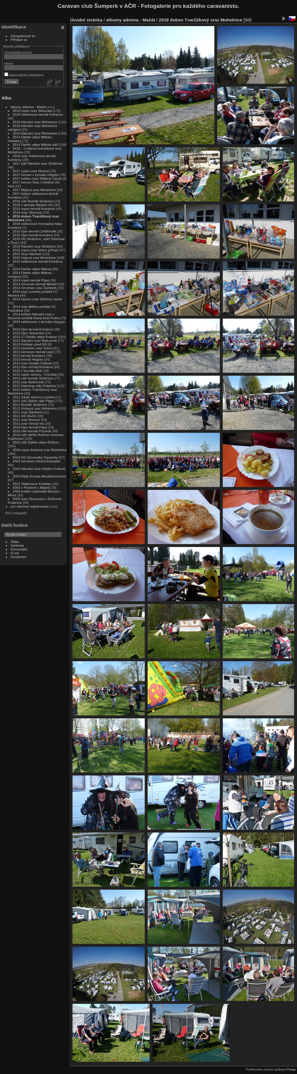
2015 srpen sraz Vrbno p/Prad (35, 250)
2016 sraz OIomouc (28, 212)
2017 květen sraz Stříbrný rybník (37, 178)
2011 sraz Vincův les (28, 423)
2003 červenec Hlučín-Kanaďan (37, 461)
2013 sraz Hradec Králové (32, 363)
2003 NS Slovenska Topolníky (35, 457)
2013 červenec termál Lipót (33, 352)
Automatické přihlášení (24, 75)
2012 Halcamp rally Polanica (34, 386)
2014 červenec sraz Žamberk (35, 288)
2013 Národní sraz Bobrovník (35, 340)
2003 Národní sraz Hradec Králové (39, 468)
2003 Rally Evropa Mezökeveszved (39, 476)
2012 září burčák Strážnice (33, 378)
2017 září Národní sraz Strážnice (38, 163)
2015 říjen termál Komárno (33, 235)
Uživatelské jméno (18, 52)
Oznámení (18, 557)
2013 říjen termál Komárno (33, 329)
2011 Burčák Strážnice (30, 404)
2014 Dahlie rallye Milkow (32, 269)
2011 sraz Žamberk (27, 412)
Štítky (15, 542)
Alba (6, 97)
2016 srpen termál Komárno (34, 208)
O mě (15, 553)
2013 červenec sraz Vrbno (32, 348)
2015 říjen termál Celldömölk (34, 231)
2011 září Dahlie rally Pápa (33, 401)
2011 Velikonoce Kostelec (32, 484)
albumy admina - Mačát (28, 107)
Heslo (8, 63)
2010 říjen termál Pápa (30, 427)
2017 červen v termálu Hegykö (36, 175)
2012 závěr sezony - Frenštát (35, 374)
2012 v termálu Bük (27, 370)
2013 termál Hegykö (28, 359)
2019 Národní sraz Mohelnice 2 (36, 133)
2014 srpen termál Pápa (31, 280)
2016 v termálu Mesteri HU (33, 205)
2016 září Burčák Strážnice (33, 201)
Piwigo (291, 1069)
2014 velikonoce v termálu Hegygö (39, 322)
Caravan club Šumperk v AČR (97, 6)
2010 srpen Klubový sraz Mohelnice (40, 450)
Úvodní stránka (86, 19)
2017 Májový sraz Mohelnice (34, 190)
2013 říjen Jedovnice (28, 333)
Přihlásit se (19, 39)
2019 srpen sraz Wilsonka (32, 110)
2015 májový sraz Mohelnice (34, 257)
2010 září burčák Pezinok (32, 431)
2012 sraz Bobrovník (28, 382)
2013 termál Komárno (29, 355)
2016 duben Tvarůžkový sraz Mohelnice (200, 19)
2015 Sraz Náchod (27, 254)
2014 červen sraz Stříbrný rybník (37, 299)
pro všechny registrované (30, 506)
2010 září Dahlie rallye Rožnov (36, 442)
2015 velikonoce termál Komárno (38, 261)
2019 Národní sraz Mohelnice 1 (36, 122)
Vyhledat (17, 545)
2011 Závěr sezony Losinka (34, 397)
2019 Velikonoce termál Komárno (38, 114)
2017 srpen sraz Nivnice (31, 171)
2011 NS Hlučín (25, 416)
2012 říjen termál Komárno (33, 367)
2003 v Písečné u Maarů (31, 487)
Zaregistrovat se (23, 36)
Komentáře (19, 549)
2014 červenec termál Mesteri (35, 284)
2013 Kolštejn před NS (30, 344)
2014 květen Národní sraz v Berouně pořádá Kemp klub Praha (33, 316)
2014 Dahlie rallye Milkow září (35, 144)
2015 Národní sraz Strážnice (34, 246)
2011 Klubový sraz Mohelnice (35, 408)
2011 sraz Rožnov (26, 419)
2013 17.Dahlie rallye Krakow (35, 337)
